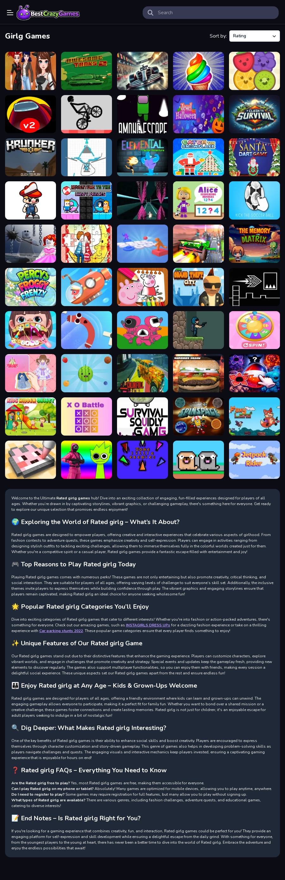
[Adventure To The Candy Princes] (86, 200)
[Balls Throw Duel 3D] (142, 244)
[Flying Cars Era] (198, 244)
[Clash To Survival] (254, 114)
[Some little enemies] (142, 460)
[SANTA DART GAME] (254, 157)
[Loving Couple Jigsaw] (86, 244)
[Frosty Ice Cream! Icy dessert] (198, 71)
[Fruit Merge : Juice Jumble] (86, 373)
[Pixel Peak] (30, 200)
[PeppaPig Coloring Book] (142, 287)
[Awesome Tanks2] (86, 71)
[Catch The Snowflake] (198, 157)
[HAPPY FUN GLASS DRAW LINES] (86, 157)
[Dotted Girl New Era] (30, 71)
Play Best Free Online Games (48, 13)
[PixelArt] (30, 460)
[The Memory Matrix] (254, 244)
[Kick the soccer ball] (254, 200)
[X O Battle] (86, 416)
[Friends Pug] (198, 460)
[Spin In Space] (198, 416)
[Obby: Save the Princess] (30, 244)
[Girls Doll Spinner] (254, 330)
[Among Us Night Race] (30, 114)
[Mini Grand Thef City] (198, 287)
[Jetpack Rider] (254, 460)
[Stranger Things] (254, 373)
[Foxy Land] (254, 416)
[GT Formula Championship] (142, 71)
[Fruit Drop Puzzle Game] (254, 71)
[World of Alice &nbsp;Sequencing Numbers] (198, 200)
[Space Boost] (142, 200)
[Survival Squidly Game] (142, 416)
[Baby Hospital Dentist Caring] (30, 330)
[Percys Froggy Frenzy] (30, 287)
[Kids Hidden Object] (30, 416)
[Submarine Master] (86, 287)
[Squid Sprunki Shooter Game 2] (86, 460)
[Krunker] (30, 157)
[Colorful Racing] (142, 373)
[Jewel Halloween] (198, 114)
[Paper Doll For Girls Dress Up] (30, 373)
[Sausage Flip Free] (86, 330)
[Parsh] (198, 330)
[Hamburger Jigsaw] (198, 373)
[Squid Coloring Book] (142, 330)
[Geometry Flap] (254, 287)
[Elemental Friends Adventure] (142, 157)
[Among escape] (142, 114)
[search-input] (216, 12)
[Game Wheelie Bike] (86, 114)
